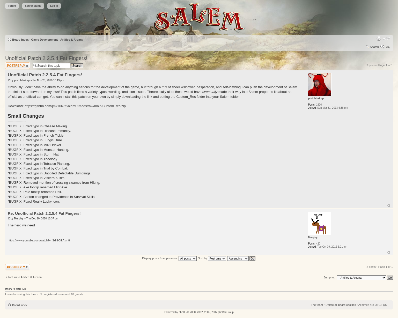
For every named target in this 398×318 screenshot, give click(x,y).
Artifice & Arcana (71, 39)
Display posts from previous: (169, 258)
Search (374, 46)
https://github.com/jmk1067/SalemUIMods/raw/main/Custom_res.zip (75, 106)
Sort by (212, 258)
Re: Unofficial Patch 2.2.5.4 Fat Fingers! (44, 213)
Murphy (18, 218)
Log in (54, 5)
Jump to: (329, 277)
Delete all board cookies (341, 304)
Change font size (386, 38)
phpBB (183, 312)
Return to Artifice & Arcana (25, 277)
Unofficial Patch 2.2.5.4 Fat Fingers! (46, 58)
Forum (12, 5)
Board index (20, 39)
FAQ (387, 46)
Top (388, 205)
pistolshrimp (22, 80)
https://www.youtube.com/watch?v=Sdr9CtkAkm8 (39, 240)
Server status (33, 5)
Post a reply (17, 65)
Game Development (44, 39)
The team (317, 304)
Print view (378, 38)
